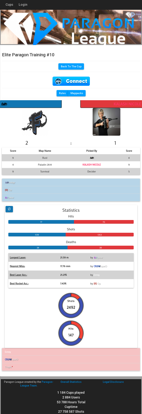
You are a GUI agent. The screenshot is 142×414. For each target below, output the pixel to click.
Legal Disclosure (113, 381)
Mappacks (76, 93)
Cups (9, 4)
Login (23, 4)
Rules (62, 93)
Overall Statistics (71, 381)
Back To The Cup (71, 66)
